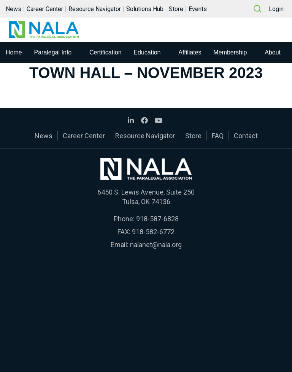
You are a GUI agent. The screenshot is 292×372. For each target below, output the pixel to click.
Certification (105, 52)
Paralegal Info (53, 52)
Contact (246, 136)
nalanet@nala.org (156, 245)
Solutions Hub (144, 9)
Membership (230, 52)
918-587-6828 (157, 219)
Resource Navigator (94, 9)
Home (14, 52)
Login (276, 9)
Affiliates (189, 52)
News (13, 9)
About (273, 52)
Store (176, 9)
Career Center (45, 9)
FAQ (218, 136)
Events (198, 9)
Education (146, 52)
